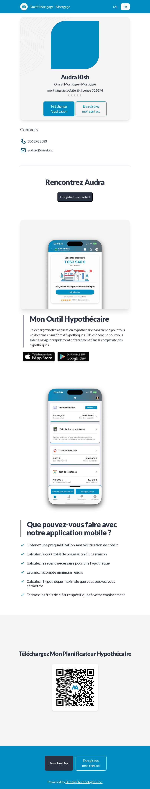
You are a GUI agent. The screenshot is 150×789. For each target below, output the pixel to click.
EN (115, 6)
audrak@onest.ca (40, 150)
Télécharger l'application (59, 108)
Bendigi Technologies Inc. (84, 782)
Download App (58, 763)
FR (125, 6)
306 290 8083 (37, 141)
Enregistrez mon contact (91, 108)
